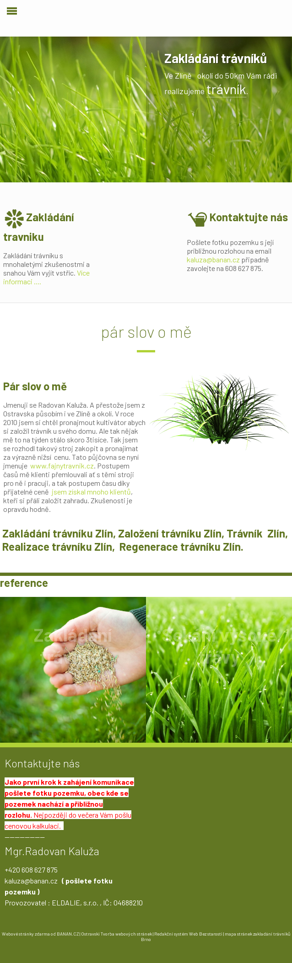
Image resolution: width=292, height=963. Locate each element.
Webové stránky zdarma (26, 933)
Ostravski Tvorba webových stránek (116, 933)
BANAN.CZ (68, 933)
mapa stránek (238, 933)
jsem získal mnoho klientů (91, 491)
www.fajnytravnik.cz (62, 465)
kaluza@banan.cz (213, 259)
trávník (226, 88)
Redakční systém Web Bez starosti (188, 933)
